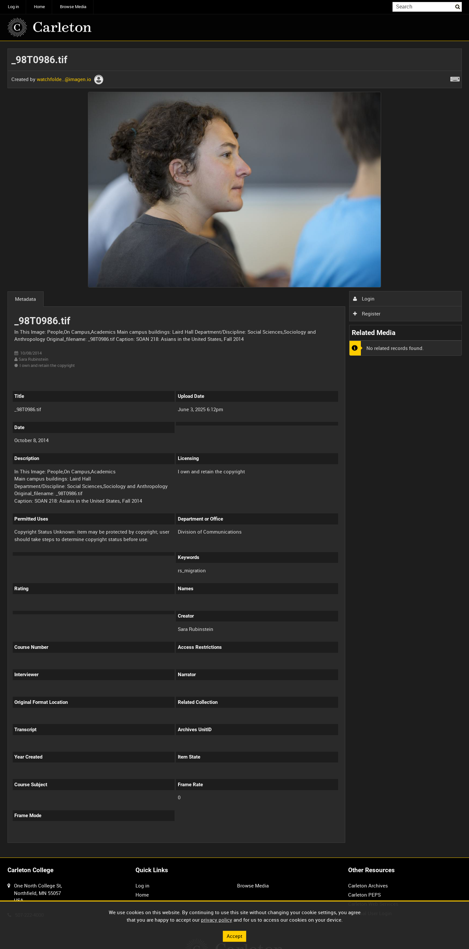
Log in (13, 6)
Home (39, 6)
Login (364, 298)
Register (366, 313)
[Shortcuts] (455, 78)
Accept (234, 936)
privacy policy (216, 919)
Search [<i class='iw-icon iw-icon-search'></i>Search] (458, 6)
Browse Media (73, 6)
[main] (234, 449)
